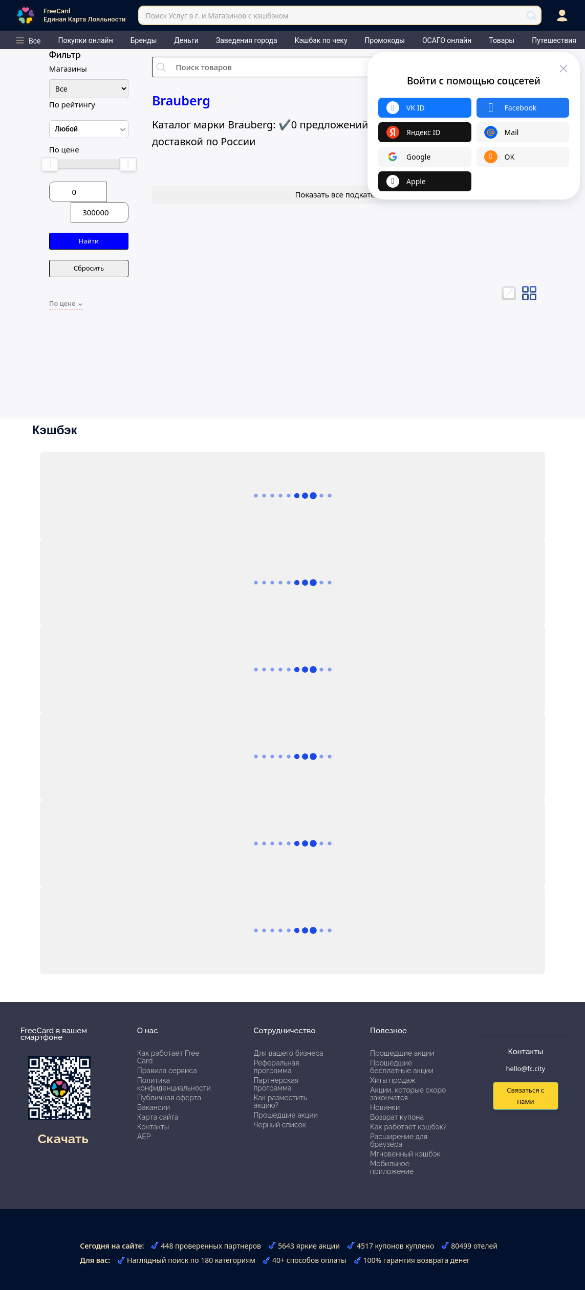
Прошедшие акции (285, 1115)
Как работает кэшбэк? (408, 1127)
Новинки (385, 1107)
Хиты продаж (393, 1080)
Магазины (68, 68)
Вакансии (153, 1107)
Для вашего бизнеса (288, 1053)
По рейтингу (72, 104)
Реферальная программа (276, 1067)
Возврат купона (397, 1117)
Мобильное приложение (392, 1167)
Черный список (279, 1125)
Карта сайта (158, 1117)
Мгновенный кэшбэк (405, 1154)
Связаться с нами (525, 1095)
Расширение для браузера (398, 1140)
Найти (89, 241)
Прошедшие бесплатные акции (402, 1067)
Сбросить (89, 268)
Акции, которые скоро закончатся (408, 1094)
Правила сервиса (167, 1070)
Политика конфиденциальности (174, 1084)
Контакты (153, 1127)
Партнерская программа (275, 1084)
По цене (64, 149)
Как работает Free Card (168, 1057)
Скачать (62, 1138)
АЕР (144, 1136)
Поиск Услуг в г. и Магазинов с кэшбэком (216, 15)
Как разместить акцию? (280, 1101)
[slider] (49, 164)
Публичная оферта (169, 1098)
